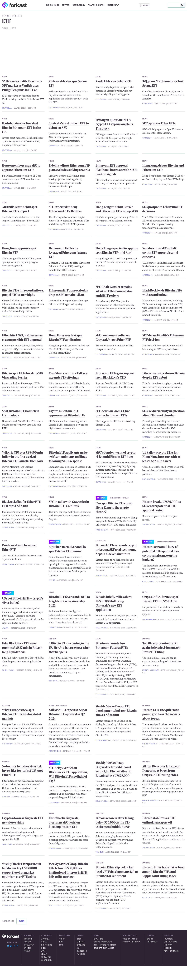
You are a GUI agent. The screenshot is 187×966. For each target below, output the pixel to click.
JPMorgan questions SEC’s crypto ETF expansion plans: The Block (115, 124)
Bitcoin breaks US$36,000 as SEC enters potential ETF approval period (161, 506)
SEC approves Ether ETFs (159, 123)
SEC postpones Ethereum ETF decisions (162, 209)
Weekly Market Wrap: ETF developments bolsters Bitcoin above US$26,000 (116, 710)
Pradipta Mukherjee (150, 670)
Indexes (111, 5)
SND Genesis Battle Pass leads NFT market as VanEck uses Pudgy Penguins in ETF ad (22, 85)
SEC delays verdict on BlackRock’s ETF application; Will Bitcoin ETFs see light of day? (68, 774)
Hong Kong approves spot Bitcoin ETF (19, 250)
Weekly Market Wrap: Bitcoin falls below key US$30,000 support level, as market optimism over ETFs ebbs (21, 870)
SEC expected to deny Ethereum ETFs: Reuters (65, 209)
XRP (78, 948)
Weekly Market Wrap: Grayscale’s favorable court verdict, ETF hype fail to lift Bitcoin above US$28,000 (114, 769)
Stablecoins (82, 951)
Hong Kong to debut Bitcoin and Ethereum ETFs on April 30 (117, 209)
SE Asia (44, 954)
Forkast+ (101, 498)
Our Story (168, 939)
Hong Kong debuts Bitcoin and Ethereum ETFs (163, 167)
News (4, 77)
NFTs (61, 945)
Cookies (168, 948)
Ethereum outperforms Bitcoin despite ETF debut (163, 375)
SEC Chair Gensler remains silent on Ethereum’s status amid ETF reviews (114, 291)
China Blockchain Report (105, 945)
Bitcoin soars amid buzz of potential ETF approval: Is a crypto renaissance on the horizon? (160, 553)
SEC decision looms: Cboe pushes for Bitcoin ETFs (113, 413)
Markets (146, 639)
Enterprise (27, 939)
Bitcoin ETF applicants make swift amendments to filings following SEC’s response (68, 456)
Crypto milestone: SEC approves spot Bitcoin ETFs (67, 413)
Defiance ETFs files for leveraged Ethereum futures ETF (68, 252)
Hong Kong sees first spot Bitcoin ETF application (66, 337)
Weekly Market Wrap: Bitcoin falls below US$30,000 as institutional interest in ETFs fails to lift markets (68, 870)
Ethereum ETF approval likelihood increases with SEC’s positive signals (116, 169)
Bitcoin (80, 939)
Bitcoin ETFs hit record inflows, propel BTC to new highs (23, 292)
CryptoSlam (7, 108)
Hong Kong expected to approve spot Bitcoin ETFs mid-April (117, 250)
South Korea (46, 960)
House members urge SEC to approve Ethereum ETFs (21, 167)
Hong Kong (46, 945)
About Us (168, 935)
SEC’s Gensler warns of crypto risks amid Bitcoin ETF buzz (115, 454)
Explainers (98, 939)
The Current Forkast (119, 498)
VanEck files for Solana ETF (114, 81)
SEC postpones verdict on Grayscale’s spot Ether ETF (113, 337)
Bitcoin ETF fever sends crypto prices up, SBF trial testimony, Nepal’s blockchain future (116, 549)
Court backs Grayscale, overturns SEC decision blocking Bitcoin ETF (64, 822)
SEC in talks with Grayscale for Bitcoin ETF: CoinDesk (69, 504)
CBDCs (62, 939)
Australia (45, 939)
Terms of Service (171, 951)
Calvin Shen (7, 744)
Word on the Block (58, 705)
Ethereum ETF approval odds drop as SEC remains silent (68, 292)
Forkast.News (102, 530)
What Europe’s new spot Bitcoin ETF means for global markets (21, 714)
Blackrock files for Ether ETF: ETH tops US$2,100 (21, 504)
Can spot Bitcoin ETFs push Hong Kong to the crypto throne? (114, 507)
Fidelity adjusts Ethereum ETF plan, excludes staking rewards (69, 167)
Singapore (46, 957)
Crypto (65, 5)
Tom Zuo (6, 796)
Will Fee (52, 580)
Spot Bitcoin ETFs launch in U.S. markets (20, 413)
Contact (168, 945)
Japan (43, 951)
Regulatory (79, 5)
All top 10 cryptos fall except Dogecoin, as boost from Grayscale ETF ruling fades (161, 770)
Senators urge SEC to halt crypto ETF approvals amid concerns (160, 252)
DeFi (61, 942)
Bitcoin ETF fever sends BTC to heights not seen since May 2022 (69, 601)
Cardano (81, 945)
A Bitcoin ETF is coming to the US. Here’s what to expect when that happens (69, 647)
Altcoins (81, 954)
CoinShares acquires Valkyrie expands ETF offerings (68, 375)
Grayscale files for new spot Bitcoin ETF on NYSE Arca (160, 599)
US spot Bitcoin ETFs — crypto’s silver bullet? (22, 600)
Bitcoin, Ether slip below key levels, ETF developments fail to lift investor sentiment (117, 871)
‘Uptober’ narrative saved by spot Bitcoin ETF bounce (67, 549)
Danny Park (54, 802)
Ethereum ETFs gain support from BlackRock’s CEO (115, 375)
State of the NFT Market (104, 948)
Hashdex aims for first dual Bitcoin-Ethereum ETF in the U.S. (21, 127)
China (44, 942)
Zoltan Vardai (148, 479)
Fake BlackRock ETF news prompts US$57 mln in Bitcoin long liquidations (22, 647)
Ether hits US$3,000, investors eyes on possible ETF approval (22, 337)
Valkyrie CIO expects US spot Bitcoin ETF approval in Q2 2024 (68, 714)
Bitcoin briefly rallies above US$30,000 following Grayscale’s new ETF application (114, 603)
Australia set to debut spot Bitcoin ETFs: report (19, 209)
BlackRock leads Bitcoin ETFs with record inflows (162, 292)
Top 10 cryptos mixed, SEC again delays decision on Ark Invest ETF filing (161, 647)
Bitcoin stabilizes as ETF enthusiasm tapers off (158, 820)
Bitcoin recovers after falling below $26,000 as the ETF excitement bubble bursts (115, 822)
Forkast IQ (101, 541)
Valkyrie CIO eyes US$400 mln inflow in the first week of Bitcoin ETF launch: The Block (22, 456)
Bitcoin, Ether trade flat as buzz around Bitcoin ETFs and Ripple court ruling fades (163, 871)
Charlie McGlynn (149, 744)
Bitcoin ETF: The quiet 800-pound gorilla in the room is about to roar (161, 714)
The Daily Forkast (130, 939)
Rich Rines (53, 681)
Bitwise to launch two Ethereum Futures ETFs (112, 645)
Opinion (52, 639)
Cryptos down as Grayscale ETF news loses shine (22, 820)
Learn (96, 935)
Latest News (28, 935)
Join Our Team (170, 942)
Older (21, 921)
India (43, 948)
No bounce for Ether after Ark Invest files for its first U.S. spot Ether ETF (22, 770)
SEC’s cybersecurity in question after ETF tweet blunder (163, 413)
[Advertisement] (94, 51)
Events (150, 939)
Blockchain (52, 5)
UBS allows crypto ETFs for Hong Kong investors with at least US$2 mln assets (161, 456)
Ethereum (81, 942)
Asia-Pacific (46, 935)
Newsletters (152, 942)
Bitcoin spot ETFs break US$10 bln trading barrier (22, 375)
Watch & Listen (96, 5)
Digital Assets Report (103, 942)
